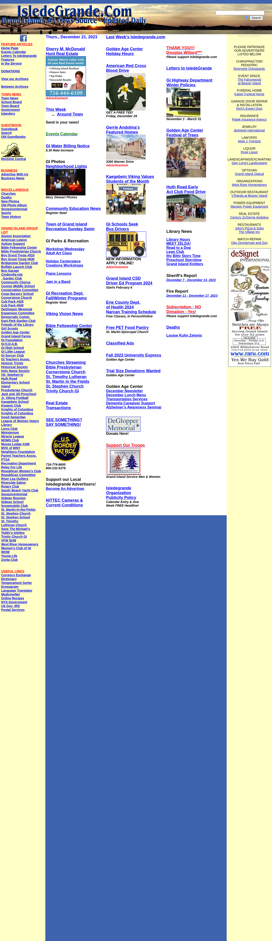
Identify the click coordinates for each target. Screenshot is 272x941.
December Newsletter (124, 391)
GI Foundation (12, 340)
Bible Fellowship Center (19, 247)
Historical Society (14, 367)
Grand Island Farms (16, 336)
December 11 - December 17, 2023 (192, 295)
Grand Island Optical (249, 174)
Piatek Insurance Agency (249, 119)
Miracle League (12, 436)
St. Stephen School (15, 517)
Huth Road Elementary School (15, 380)
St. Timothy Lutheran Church (14, 523)
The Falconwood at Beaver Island (249, 81)
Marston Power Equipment (249, 206)
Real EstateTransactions (58, 405)
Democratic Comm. (15, 317)
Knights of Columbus (17, 409)
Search (6, 133)
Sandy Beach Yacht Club (19, 490)
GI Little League (13, 351)
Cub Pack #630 (12, 305)
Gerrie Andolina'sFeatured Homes (123, 129)
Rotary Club (10, 486)
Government (10, 110)
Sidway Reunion (13, 498)
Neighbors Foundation (18, 452)
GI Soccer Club (12, 355)
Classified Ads (120, 343)
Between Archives (14, 86)
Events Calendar (13, 52)
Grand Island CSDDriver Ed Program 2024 (129, 280)
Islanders (8, 113)
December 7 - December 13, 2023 (191, 280)
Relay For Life (11, 467)
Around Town (70, 114)
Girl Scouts (9, 328)
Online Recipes (12, 598)
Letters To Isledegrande (19, 56)
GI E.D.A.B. (9, 344)
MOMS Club (10, 440)
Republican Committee (18, 475)
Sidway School (12, 502)
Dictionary (9, 579)
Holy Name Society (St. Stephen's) (15, 373)
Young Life (9, 556)
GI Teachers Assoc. (15, 359)
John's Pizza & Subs (249, 228)
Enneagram (9, 586)
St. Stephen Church (16, 513)
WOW (5, 552)
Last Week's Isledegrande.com (135, 37)
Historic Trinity (12, 363)
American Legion (14, 240)
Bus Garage (10, 270)
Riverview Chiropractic (249, 69)
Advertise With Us (14, 174)
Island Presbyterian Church (16, 388)
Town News (9, 98)
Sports (6, 213)
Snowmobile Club (14, 506)
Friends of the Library (17, 324)
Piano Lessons (58, 273)
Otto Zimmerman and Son (249, 243)
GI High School (12, 348)
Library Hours (178, 239)
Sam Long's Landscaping (249, 163)
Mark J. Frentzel (249, 141)
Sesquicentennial (14, 209)
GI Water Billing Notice (68, 146)
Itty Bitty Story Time (183, 256)
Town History (11, 217)
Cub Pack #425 (12, 301)
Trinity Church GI (14, 536)
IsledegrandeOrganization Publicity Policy (121, 493)
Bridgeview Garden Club (19, 263)
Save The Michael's (15, 529)
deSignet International (249, 130)
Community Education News (73, 208)
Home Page (9, 48)
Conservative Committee (19, 290)
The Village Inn (249, 232)
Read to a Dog (178, 248)
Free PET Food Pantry (127, 327)
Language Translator (16, 590)
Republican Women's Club (21, 471)
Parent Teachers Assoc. (19, 455)
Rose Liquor (249, 152)
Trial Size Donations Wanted (133, 371)
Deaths (6, 197)
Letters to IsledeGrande (189, 68)
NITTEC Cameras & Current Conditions (64, 502)
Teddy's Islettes (12, 533)
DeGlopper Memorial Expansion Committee (17, 311)
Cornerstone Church (16, 297)
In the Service (11, 63)
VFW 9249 (8, 540)
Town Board (10, 106)
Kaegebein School (15, 402)
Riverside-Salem (13, 482)
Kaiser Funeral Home (249, 94)
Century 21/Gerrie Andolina (249, 217)
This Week (56, 109)
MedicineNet (10, 594)
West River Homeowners (19, 544)
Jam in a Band (58, 282)
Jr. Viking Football (14, 398)
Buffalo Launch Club (16, 267)
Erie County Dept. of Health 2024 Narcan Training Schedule (131, 307)
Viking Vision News (64, 313)
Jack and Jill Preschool (18, 394)
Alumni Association (16, 236)
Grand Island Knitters (184, 264)
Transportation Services (126, 399)
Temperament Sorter (16, 583)
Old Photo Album (14, 205)
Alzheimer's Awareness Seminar (134, 407)
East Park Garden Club (18, 321)
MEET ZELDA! (178, 244)
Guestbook (9, 129)
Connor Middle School (18, 286)
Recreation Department (18, 463)
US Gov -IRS (10, 606)
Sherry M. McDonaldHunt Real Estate (65, 51)
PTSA (5, 459)
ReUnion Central (13, 157)
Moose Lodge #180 (15, 444)
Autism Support (13, 244)
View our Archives (15, 79)
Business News (12, 178)
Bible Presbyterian (64, 367)
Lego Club (175, 252)
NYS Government (14, 602)
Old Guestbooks (13, 137)
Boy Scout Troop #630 (17, 259)
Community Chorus (16, 282)
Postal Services (13, 610)
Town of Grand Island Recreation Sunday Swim (70, 226)
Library (6, 425)
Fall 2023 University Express (133, 355)
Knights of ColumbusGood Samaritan (17, 415)
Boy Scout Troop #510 (17, 255)
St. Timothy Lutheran (66, 376)
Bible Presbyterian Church (21, 251)
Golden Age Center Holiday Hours (124, 51)
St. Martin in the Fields (67, 381)
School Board (11, 102)
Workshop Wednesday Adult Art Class (65, 251)
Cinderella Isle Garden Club (12, 276)
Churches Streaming (66, 362)
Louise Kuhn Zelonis (184, 335)
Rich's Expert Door (249, 108)
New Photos (10, 201)
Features (7, 59)
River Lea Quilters (14, 479)
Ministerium (10, 432)
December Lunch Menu (126, 395)
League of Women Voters (20, 421)
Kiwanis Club (11, 405)
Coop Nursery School (17, 294)
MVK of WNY (10, 448)
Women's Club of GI (16, 548)
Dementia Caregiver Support (130, 403)
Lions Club (9, 428)
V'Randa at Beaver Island (249, 195)
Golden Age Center (15, 332)
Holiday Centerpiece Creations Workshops (64, 263)
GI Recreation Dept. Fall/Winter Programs (66, 295)
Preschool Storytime (184, 260)
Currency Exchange (16, 575)
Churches (8, 193)
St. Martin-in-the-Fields (18, 509)
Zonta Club (9, 560)
